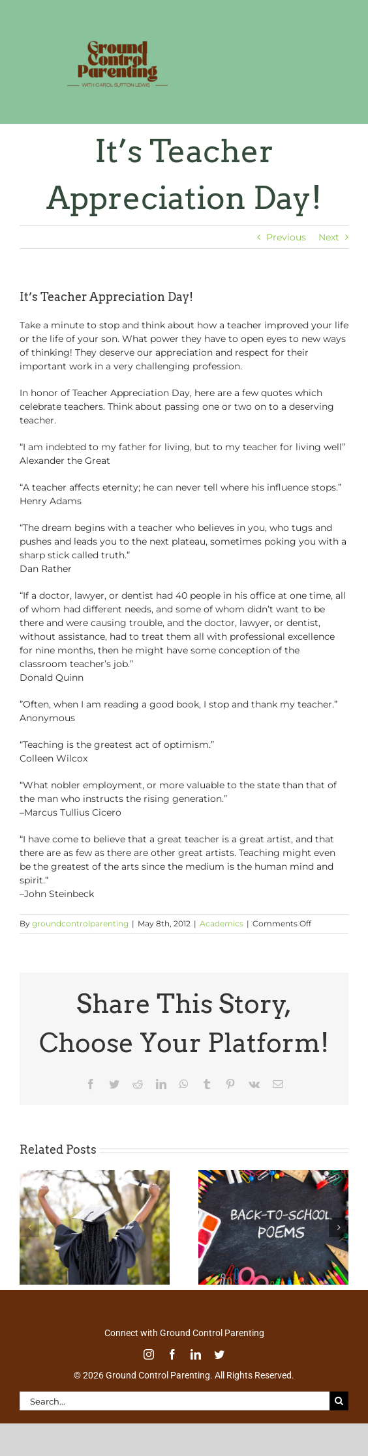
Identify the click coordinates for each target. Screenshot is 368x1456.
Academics (221, 923)
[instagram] (149, 1354)
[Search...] (175, 1401)
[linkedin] (196, 1354)
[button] (29, 1227)
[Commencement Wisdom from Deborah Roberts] (95, 1176)
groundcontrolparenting (80, 923)
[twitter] (219, 1354)
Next (328, 237)
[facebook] (172, 1354)
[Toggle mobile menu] (341, 54)
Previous (286, 237)
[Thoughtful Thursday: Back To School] (273, 1176)
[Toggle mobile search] (315, 54)
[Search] (339, 1401)
